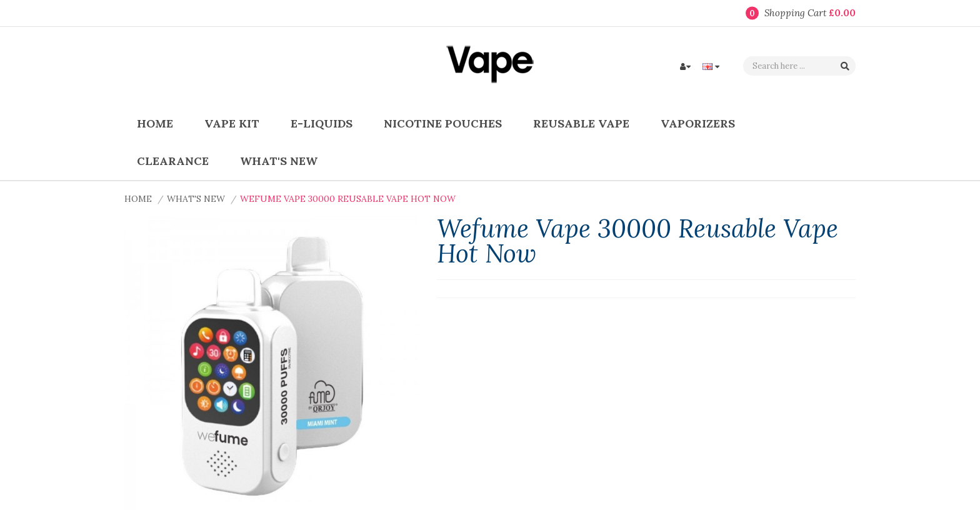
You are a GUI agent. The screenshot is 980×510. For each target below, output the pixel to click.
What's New (196, 198)
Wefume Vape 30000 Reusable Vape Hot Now (348, 198)
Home (138, 198)
